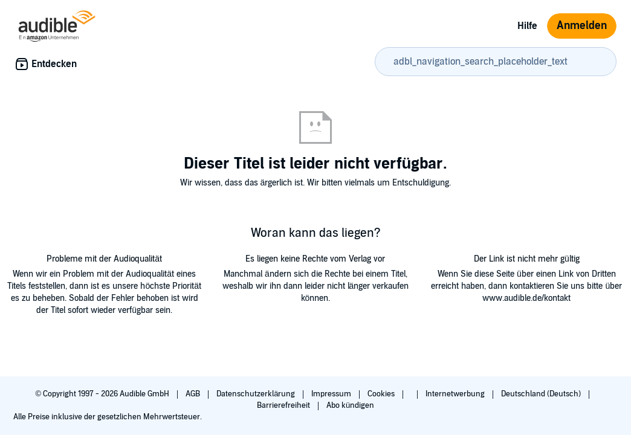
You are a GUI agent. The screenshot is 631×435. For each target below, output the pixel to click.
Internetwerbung (456, 394)
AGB (194, 394)
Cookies (381, 394)
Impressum (332, 394)
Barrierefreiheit (284, 405)
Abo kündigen (350, 405)
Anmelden (582, 25)
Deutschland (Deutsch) (542, 394)
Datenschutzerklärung (256, 394)
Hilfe (527, 26)
